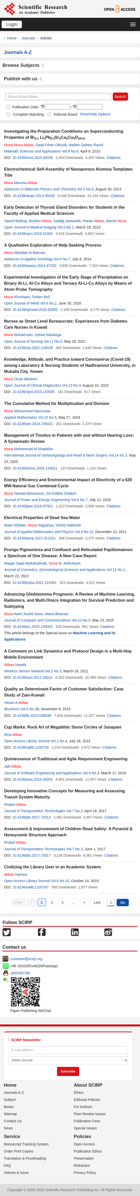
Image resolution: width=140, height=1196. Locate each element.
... (73, 902)
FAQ (7, 1165)
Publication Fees (87, 1121)
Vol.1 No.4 (59, 741)
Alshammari (18, 335)
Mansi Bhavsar (56, 614)
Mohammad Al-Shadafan (28, 449)
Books (9, 1107)
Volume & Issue (16, 1173)
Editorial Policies (87, 1100)
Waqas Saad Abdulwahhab (25, 563)
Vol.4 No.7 (62, 259)
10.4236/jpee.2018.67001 (32, 506)
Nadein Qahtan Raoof (86, 145)
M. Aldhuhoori (64, 563)
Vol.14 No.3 (118, 455)
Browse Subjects (23, 65)
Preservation (84, 1158)
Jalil (12, 766)
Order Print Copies (18, 1151)
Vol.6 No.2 (48, 303)
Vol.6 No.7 (79, 500)
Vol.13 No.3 (71, 385)
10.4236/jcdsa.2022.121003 (34, 583)
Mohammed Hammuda (27, 411)
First (18, 902)
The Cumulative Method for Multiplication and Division (56, 403)
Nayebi (15, 665)
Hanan (93, 221)
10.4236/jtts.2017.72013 (31, 817)
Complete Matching (28, 114)
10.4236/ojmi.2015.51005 (32, 234)
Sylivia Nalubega (48, 335)
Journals (28, 38)
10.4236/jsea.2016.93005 (32, 779)
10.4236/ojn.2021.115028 (32, 348)
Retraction (82, 1165)
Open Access (84, 1144)
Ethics (78, 1093)
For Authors (83, 1107)
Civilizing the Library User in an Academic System (52, 867)
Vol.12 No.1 (116, 570)
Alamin (116, 221)
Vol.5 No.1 (65, 227)
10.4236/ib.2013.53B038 (31, 716)
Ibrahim (40, 221)
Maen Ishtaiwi (15, 525)
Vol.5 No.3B (29, 709)
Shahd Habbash (68, 525)
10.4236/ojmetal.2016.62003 (35, 310)
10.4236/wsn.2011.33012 (32, 677)
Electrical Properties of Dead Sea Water (42, 518)
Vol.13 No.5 (81, 620)
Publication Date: (25, 107)
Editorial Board (65, 114)
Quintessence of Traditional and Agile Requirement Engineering (66, 759)
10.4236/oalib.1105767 (30, 887)
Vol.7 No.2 (74, 811)
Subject (10, 1100)
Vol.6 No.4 (70, 151)
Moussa (20, 183)
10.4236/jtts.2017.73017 (31, 855)
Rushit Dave (33, 614)
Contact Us (12, 1121)
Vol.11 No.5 (53, 341)
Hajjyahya (40, 525)
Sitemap (10, 1114)
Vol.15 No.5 (47, 417)
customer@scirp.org (26, 959)
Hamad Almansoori (24, 493)
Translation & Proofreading (25, 1158)
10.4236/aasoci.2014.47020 (34, 266)
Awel (12, 614)
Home (12, 38)
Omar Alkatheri (21, 379)
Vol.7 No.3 (74, 849)
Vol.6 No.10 (60, 881)
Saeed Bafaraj (15, 221)
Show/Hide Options (95, 114)
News (8, 1128)
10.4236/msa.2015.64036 (32, 158)
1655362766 (20, 973)
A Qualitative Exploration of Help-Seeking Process (52, 245)
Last (97, 902)
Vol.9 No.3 (91, 773)
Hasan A (16, 703)
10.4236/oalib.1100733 (30, 747)
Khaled (15, 805)
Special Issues (85, 1128)
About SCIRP (88, 1085)
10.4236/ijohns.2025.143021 (35, 468)
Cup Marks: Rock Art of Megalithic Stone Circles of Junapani (62, 727)
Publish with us (23, 78)
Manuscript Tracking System (26, 1144)
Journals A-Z (14, 1093)
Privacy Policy (85, 1173)
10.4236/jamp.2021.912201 (34, 538)
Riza (13, 735)
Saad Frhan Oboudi (51, 145)
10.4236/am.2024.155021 (32, 424)
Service (12, 1136)
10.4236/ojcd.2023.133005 (33, 392)
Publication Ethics (88, 1151)
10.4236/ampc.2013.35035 (33, 196)
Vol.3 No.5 (85, 189)
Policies (82, 1136)
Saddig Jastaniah (67, 221)
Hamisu (15, 874)
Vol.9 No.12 (84, 532)
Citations (113, 158)
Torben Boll (41, 297)
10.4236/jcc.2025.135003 (32, 627)
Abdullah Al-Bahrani (24, 253)
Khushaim (17, 297)
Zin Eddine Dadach (61, 493)
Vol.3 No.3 (53, 671)
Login (11, 24)
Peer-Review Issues (90, 1114)
